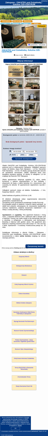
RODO (20, 425)
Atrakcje (26, 23)
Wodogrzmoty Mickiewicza (24, 266)
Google (27, 417)
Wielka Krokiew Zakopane (24, 303)
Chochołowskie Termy (24, 377)
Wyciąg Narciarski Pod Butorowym (24, 321)
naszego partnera (8, 238)
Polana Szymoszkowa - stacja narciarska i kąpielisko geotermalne (24, 340)
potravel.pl (44, 1)
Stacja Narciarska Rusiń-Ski (24, 386)
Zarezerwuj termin (36, 246)
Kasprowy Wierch (24, 256)
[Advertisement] (24, 413)
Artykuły (36, 23)
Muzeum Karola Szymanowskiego (24, 330)
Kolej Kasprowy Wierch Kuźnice (24, 284)
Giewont (24, 275)
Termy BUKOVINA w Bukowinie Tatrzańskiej (24, 368)
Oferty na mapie (17, 21)
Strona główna (6, 21)
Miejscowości (27, 21)
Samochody (15, 23)
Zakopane (41, 26)
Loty (5, 23)
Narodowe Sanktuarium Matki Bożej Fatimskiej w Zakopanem (24, 312)
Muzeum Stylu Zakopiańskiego (24, 349)
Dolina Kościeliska (24, 293)
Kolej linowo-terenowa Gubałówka (24, 358)
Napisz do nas (43, 431)
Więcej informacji (25, 61)
